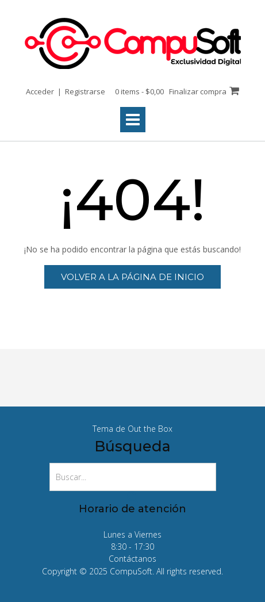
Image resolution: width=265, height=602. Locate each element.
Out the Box (150, 428)
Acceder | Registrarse (65, 91)
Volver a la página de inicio (132, 276)
